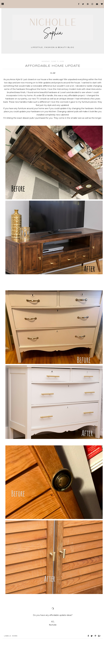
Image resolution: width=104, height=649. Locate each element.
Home (15, 636)
